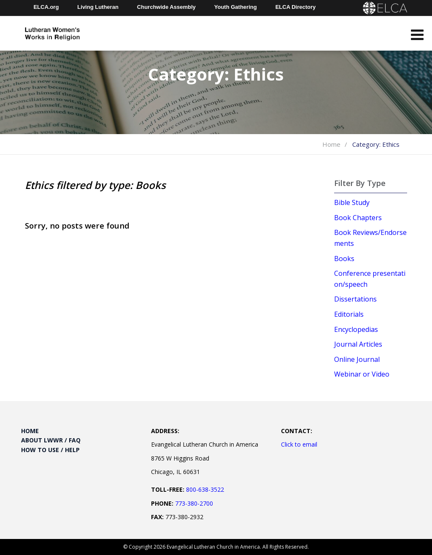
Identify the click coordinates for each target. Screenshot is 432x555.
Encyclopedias (356, 329)
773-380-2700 (194, 503)
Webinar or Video (361, 374)
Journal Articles (358, 344)
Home (331, 144)
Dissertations (355, 299)
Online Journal (357, 359)
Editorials (349, 314)
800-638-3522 (205, 489)
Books (344, 258)
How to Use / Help (50, 450)
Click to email (299, 444)
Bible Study (352, 202)
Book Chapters (358, 217)
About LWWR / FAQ (51, 440)
